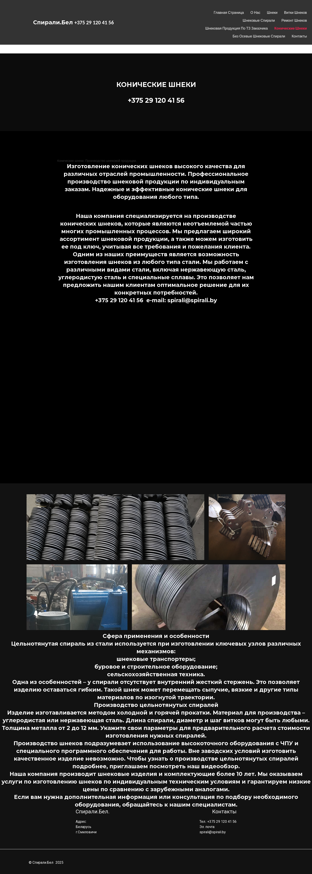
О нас (255, 12)
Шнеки (272, 12)
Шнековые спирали (259, 20)
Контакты (299, 36)
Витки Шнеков (295, 12)
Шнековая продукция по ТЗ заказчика (236, 28)
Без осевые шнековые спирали (259, 36)
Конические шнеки (290, 28)
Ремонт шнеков (294, 20)
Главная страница (229, 12)
